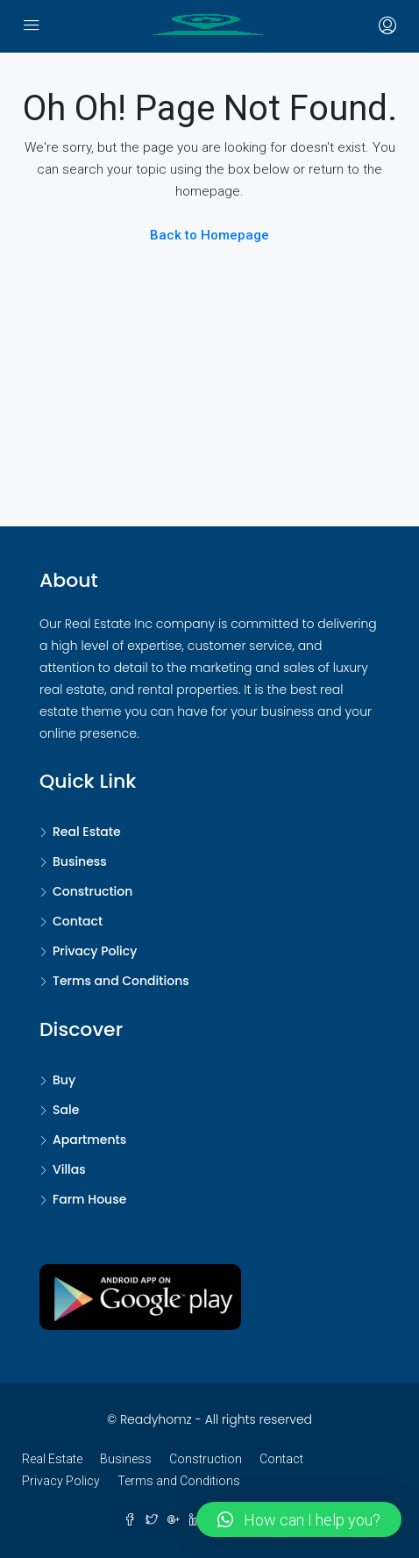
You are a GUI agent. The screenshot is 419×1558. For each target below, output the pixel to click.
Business (80, 861)
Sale (66, 1109)
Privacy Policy (95, 951)
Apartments (89, 1139)
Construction (92, 891)
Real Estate (87, 831)
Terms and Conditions (121, 981)
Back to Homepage (209, 235)
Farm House (89, 1199)
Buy (64, 1080)
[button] (298, 1519)
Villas (69, 1169)
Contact (78, 921)
